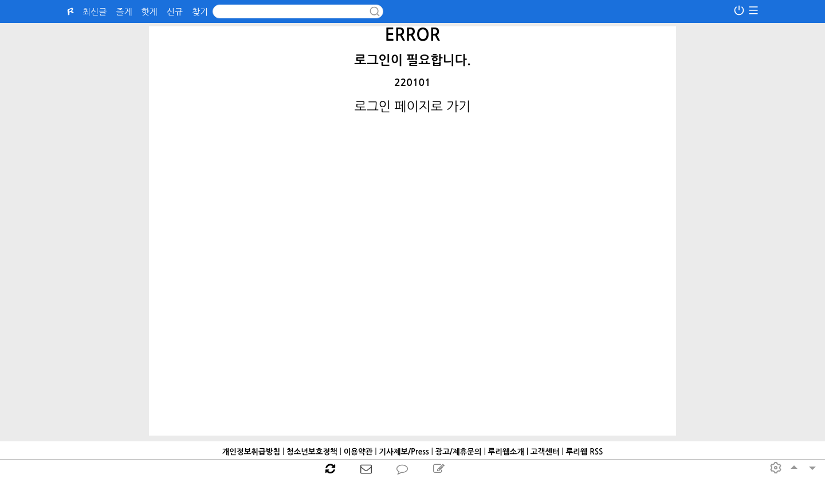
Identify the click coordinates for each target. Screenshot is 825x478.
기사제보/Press (404, 452)
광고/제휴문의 (458, 452)
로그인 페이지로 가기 (413, 106)
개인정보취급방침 (251, 452)
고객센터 (545, 452)
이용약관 (358, 452)
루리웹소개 (506, 452)
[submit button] (374, 11)
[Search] (298, 11)
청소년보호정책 (311, 452)
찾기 (200, 11)
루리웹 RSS (584, 452)
